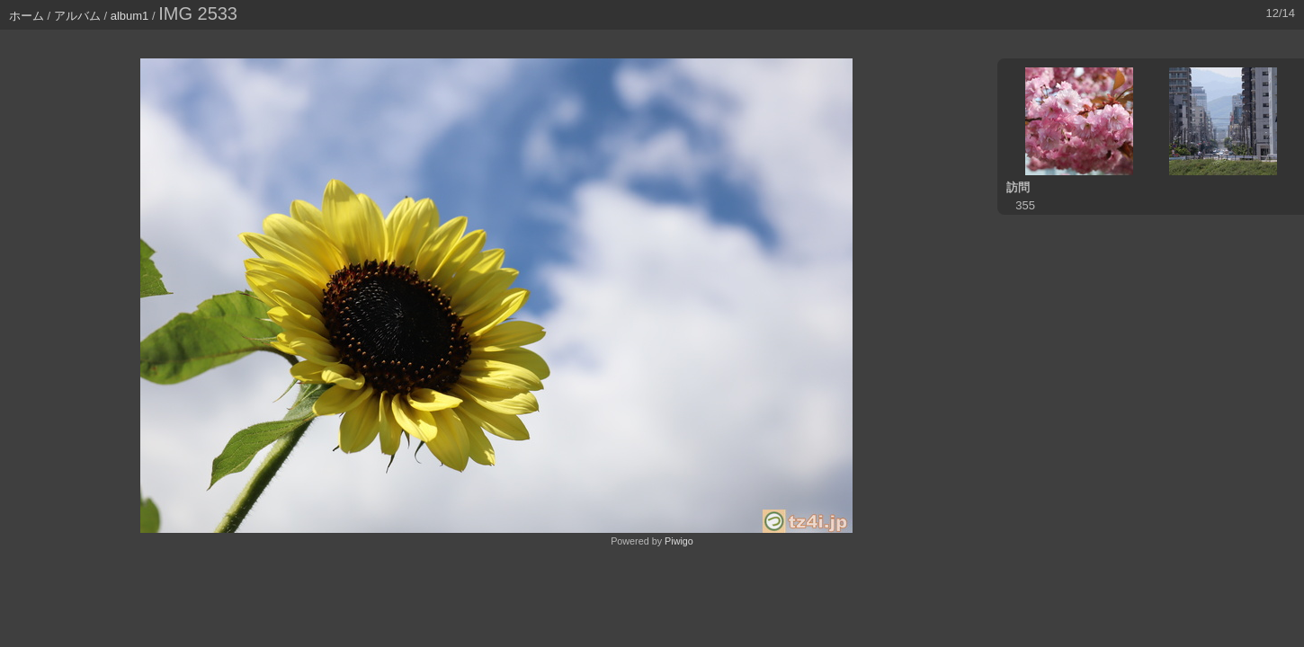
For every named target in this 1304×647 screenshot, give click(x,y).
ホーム (26, 15)
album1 (130, 15)
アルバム (77, 15)
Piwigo (679, 541)
